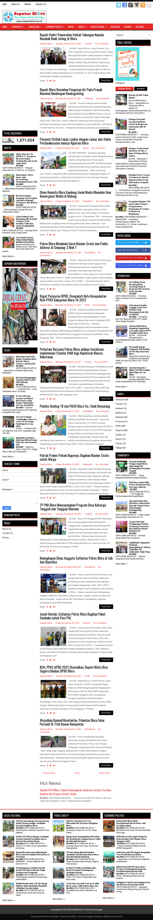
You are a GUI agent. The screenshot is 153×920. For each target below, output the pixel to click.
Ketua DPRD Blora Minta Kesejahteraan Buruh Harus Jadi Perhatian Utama (131, 823)
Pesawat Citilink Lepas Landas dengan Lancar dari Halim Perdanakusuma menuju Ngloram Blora (75, 141)
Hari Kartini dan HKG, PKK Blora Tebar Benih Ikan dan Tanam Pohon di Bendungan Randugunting (139, 505)
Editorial (140, 26)
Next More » (8, 256)
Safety (118, 435)
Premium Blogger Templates (89, 917)
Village (119, 448)
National (119, 417)
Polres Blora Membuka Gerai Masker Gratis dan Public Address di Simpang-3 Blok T (74, 245)
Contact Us (41, 4)
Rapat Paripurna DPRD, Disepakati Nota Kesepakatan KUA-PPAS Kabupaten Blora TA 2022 (73, 298)
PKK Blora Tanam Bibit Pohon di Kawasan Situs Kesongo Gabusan (140, 484)
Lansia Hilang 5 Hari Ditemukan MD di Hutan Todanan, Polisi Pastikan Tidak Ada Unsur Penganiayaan (26, 221)
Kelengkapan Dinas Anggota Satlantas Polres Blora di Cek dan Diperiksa (76, 560)
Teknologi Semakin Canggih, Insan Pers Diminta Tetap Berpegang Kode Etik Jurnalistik (138, 310)
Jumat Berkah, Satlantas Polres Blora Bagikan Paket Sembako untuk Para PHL (73, 616)
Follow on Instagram (133, 266)
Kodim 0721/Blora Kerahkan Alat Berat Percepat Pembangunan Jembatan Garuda (80, 870)
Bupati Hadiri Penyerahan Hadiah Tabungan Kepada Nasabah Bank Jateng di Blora (72, 36)
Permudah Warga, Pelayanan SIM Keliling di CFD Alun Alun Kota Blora (139, 350)
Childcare (120, 399)
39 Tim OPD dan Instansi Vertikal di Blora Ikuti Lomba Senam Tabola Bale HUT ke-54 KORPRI (24, 401)
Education (115, 26)
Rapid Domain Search (113, 917)
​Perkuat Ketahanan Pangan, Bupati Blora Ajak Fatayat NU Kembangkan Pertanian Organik (139, 466)
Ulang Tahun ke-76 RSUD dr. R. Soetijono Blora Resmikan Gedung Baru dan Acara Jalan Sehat (26, 159)
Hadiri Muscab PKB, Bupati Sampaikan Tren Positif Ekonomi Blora (133, 853)
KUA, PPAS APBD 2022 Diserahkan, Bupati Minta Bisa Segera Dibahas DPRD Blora (74, 669)
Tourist (119, 443)
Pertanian (89, 98)
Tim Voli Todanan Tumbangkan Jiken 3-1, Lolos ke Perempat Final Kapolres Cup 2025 (26, 421)
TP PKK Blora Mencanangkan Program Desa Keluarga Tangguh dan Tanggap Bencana (73, 507)
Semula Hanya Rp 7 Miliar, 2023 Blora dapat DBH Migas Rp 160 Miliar (139, 371)
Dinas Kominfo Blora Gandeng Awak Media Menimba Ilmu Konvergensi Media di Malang (75, 194)
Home (4, 4)
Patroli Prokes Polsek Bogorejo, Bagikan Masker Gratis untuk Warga (74, 457)
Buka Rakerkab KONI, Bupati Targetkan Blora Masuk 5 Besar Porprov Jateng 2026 (26, 360)
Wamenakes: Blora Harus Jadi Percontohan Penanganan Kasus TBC (26, 178)
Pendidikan (88, 201)
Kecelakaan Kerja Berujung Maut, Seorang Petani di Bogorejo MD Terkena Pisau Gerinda (139, 287)
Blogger (98, 909)
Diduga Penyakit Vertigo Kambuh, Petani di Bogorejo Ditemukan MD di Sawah (138, 124)
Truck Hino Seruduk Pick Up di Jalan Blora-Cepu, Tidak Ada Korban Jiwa (82, 884)
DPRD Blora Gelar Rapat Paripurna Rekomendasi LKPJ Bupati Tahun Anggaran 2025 (131, 839)
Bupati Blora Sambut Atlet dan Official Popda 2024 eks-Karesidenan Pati (26, 441)
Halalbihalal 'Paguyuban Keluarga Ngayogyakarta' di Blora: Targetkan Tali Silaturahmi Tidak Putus (140, 547)
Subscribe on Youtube (133, 258)
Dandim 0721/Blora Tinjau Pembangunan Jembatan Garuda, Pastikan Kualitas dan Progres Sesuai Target (75, 792)
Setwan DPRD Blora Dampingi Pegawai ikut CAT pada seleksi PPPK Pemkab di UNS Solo (140, 329)
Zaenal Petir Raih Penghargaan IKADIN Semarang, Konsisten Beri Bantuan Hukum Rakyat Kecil (139, 526)
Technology (19, 26)
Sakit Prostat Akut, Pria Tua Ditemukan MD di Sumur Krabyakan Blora (82, 823)
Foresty (88, 362)
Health (83, 26)
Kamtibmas (90, 567)
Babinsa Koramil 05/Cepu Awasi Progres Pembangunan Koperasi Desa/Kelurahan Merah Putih (131, 869)
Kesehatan (87, 464)
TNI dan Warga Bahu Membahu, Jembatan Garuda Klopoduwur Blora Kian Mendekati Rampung (82, 854)
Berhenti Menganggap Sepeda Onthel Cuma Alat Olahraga (26, 380)
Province (119, 421)
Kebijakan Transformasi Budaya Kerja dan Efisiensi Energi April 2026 (133, 883)
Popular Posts (124, 89)
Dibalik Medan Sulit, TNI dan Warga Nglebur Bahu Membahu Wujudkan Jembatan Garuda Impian (31, 885)
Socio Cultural (99, 26)
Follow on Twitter (133, 243)
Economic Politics (56, 26)
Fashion (127, 26)
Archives (141, 89)
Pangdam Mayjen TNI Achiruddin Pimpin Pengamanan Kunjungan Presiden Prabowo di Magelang (139, 207)
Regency (120, 430)
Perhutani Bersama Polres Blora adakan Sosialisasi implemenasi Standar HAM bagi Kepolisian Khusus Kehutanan (72, 353)
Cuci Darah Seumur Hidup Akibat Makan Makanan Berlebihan (25, 240)
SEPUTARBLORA (74, 909)
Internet (119, 408)
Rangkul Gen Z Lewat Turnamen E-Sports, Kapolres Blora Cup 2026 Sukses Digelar (139, 179)
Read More (106, 80)
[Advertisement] (19, 80)
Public (118, 426)
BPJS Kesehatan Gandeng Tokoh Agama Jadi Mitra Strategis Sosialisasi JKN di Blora (26, 199)
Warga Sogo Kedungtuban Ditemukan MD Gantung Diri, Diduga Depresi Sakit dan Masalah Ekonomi (83, 839)
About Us (15, 4)
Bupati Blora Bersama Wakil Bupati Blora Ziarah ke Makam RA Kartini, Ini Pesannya (32, 854)
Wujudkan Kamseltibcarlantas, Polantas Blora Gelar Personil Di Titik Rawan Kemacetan (72, 722)
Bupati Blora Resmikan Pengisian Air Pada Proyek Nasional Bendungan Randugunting (71, 91)
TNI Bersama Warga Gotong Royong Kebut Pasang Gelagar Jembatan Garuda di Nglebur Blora (32, 823)
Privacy (27, 4)
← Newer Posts (48, 773)
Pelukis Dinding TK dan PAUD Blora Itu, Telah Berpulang (75, 406)
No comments (101, 43)
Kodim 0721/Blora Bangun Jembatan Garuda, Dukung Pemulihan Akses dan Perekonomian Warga (32, 839)
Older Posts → (105, 773)
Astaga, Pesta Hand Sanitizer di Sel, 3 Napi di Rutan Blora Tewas (138, 152)
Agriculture (36, 26)
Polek (87, 305)
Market (119, 413)
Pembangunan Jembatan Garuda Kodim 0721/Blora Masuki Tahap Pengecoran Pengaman (30, 870)
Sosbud (88, 514)
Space (86, 148)
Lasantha (72, 917)
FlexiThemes (45, 917)
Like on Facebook (133, 250)
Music (71, 26)
